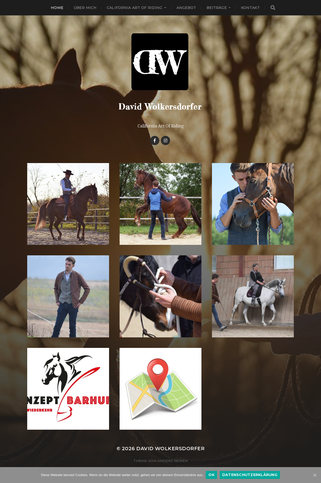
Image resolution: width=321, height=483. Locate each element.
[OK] (314, 475)
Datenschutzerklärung (249, 474)
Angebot (186, 7)
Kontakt (250, 7)
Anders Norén (172, 461)
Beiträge (217, 7)
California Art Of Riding (134, 7)
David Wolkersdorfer (170, 448)
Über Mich (85, 7)
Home (57, 7)
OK (211, 474)
